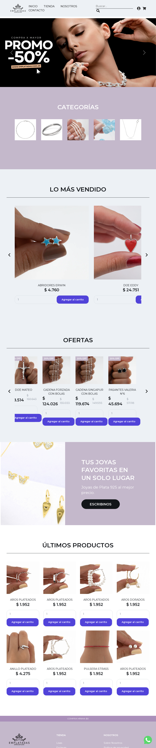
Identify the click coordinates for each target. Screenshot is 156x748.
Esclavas (61, 719)
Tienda (49, 6)
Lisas (59, 714)
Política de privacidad (116, 719)
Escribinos (101, 475)
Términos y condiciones (117, 723)
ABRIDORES (61, 239)
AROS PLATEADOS (23, 571)
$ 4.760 (61, 244)
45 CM (60, 723)
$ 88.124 (94, 244)
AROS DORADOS (133, 571)
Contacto (37, 10)
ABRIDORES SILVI (127, 239)
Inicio (33, 6)
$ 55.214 (29, 247)
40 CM (60, 733)
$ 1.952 (23, 575)
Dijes (59, 728)
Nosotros (69, 6)
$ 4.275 (23, 644)
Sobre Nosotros (113, 714)
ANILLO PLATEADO (23, 640)
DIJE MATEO (28, 361)
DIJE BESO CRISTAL (94, 239)
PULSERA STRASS (96, 640)
